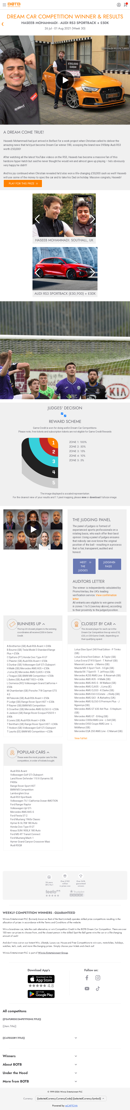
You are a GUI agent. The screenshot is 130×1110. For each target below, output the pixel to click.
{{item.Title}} (9, 1026)
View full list (80, 738)
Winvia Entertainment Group (53, 952)
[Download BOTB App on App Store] (41, 981)
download (95, 497)
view (84, 497)
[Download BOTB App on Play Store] (41, 994)
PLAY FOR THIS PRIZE (23, 183)
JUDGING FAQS (109, 564)
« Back (2, 24)
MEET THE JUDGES (84, 566)
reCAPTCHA (71, 1105)
